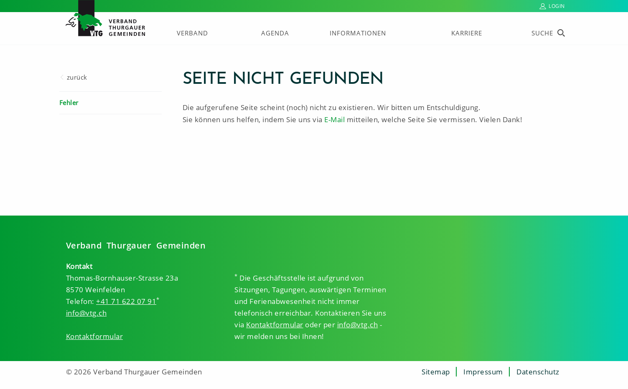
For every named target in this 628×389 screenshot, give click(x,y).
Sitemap (436, 371)
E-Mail (334, 119)
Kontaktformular (94, 336)
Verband (192, 33)
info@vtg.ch (86, 313)
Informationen (358, 33)
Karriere (466, 33)
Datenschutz (537, 371)
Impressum (483, 371)
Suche (542, 33)
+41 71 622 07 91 (126, 301)
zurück (77, 77)
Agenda (275, 33)
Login (557, 6)
